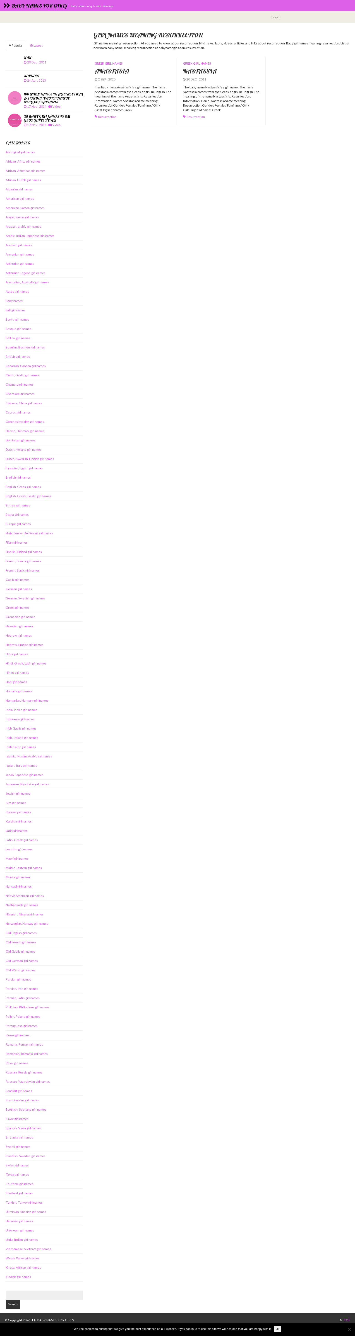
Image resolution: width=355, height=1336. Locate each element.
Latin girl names (17, 830)
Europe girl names (18, 524)
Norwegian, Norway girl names (27, 923)
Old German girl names (22, 961)
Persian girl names (18, 979)
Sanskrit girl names (19, 1091)
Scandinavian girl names (22, 1100)
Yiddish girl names (18, 1277)
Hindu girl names (17, 672)
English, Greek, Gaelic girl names (28, 496)
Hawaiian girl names (19, 626)
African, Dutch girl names (23, 180)
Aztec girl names (17, 291)
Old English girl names (21, 933)
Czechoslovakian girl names (25, 421)
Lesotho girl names (19, 849)
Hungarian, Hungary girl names (27, 700)
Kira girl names (16, 803)
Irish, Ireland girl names (22, 738)
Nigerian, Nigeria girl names (25, 914)
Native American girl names (25, 896)
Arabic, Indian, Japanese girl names (30, 236)
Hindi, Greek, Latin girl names (26, 663)
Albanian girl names (19, 189)
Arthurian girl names (20, 263)
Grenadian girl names (20, 617)
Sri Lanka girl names (19, 1137)
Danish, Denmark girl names (25, 431)
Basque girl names (18, 329)
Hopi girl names (16, 682)
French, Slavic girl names (23, 570)
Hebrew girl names (19, 635)
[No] (349, 1329)
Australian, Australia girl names (27, 282)
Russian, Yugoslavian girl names (28, 1081)
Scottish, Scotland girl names (26, 1109)
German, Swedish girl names (25, 598)
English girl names (18, 477)
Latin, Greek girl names (22, 840)
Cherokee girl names (20, 394)
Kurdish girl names (19, 821)
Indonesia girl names (20, 719)
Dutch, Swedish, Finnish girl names (30, 459)
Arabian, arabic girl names (23, 226)
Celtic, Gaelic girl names (22, 375)
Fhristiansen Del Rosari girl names (29, 533)
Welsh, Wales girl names (23, 1258)
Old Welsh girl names (21, 970)
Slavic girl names (17, 1119)
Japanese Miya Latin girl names (27, 784)
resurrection (107, 117)
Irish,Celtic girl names (21, 747)
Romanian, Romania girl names (27, 1054)
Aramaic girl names (19, 245)
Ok (277, 1329)
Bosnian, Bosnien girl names (25, 347)
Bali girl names (16, 310)
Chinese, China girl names (24, 403)
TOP (345, 1320)
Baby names (14, 301)
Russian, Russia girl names (24, 1072)
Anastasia (112, 71)
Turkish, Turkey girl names (24, 1202)
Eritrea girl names (18, 505)
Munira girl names (18, 877)
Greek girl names (109, 63)
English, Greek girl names (23, 487)
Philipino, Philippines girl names (27, 1007)
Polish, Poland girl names (23, 1016)
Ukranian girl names (19, 1221)
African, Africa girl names (23, 161)
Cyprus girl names (18, 412)
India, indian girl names (21, 710)
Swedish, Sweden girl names (26, 1156)
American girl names (20, 198)
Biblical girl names (18, 338)
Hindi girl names (17, 654)
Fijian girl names (17, 542)
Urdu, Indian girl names (22, 1239)
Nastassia (200, 71)
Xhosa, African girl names (23, 1267)
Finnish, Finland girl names (24, 552)
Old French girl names (21, 942)
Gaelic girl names (17, 580)
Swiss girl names (17, 1165)
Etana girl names (17, 514)
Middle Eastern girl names (24, 868)
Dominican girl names (20, 440)
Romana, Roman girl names (24, 1044)
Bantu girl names (17, 319)
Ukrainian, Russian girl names (26, 1212)
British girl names (18, 356)
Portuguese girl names (22, 1026)
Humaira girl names (19, 691)
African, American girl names (26, 171)
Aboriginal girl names (20, 152)
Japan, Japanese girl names (24, 775)
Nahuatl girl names (19, 886)
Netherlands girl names (22, 905)
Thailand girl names (19, 1193)
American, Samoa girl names (25, 208)
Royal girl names (17, 1063)
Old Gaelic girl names (20, 951)
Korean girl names (18, 812)
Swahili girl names (18, 1147)
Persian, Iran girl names (22, 988)
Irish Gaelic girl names (21, 728)
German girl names (19, 589)
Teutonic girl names (20, 1184)
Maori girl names (17, 858)
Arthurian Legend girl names (26, 273)
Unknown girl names (20, 1230)
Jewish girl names (18, 793)
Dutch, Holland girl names (23, 449)
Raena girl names (17, 1035)
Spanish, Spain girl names (23, 1128)
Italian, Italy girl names (21, 765)
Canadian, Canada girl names (26, 366)
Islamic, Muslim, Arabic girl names (29, 756)
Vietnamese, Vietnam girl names (28, 1249)
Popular (15, 45)
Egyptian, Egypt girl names (24, 468)
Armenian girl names (20, 254)
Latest (36, 45)
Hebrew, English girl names (24, 645)
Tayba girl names (17, 1174)
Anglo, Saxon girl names (22, 217)
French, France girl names (23, 561)
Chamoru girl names (20, 384)
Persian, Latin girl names (23, 998)
